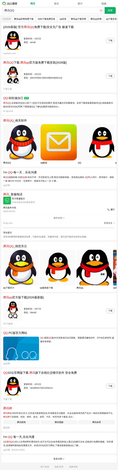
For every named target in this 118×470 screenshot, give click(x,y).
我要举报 (73, 467)
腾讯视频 (59, 422)
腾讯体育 (96, 422)
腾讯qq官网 (96, 19)
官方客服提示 (18, 198)
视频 (103, 3)
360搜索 (10, 3)
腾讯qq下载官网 (78, 19)
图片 (80, 3)
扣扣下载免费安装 (46, 19)
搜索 (110, 10)
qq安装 (63, 19)
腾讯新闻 (21, 422)
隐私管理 (59, 467)
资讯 (56, 3)
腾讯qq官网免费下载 (24, 19)
